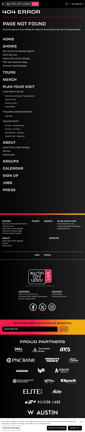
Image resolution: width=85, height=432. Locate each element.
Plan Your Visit (18, 87)
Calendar (13, 168)
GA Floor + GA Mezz (12, 129)
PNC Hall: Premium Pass (15, 62)
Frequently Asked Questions (17, 112)
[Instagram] (52, 307)
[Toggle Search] (67, 4)
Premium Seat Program (15, 66)
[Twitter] (42, 307)
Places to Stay (11, 103)
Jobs (7, 183)
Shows (10, 46)
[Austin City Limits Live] (22, 4)
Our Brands (78, 4)
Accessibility (10, 107)
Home (8, 39)
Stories (6, 151)
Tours (9, 72)
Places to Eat (10, 100)
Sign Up (10, 176)
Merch (10, 80)
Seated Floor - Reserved (15, 136)
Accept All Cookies (56, 429)
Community (9, 155)
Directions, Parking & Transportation (20, 96)
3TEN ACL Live (10, 55)
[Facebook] (33, 307)
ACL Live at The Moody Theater (18, 51)
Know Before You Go (13, 92)
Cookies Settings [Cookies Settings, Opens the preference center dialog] (11, 429)
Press (9, 190)
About (9, 142)
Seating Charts (11, 121)
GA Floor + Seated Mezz (14, 126)
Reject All (74, 429)
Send (64, 329)
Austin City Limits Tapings (16, 59)
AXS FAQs (9, 116)
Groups (11, 161)
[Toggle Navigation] (4, 4)
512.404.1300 (57, 294)
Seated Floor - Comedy (14, 133)
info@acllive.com (59, 296)
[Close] (81, 422)
